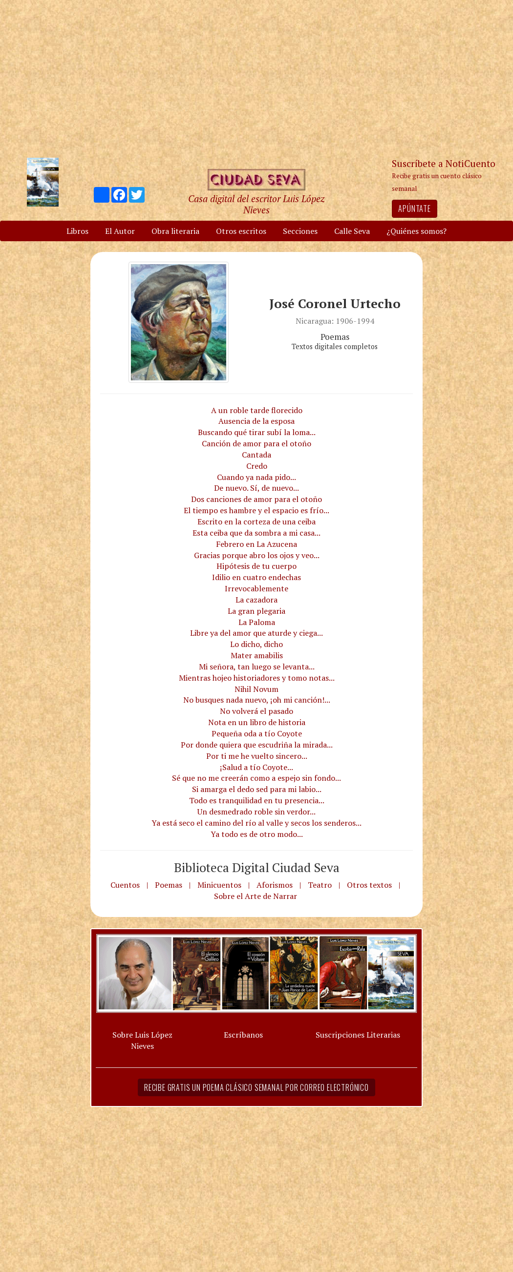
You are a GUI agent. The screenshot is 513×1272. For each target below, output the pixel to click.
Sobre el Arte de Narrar (255, 896)
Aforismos (274, 884)
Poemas (168, 884)
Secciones (300, 231)
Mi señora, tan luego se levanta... (257, 666)
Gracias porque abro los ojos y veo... (257, 555)
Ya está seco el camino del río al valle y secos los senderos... (256, 822)
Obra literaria (175, 231)
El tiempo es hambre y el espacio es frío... (256, 510)
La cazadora (256, 599)
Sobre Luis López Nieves (142, 1040)
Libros (77, 231)
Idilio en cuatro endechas (256, 577)
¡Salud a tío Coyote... (256, 767)
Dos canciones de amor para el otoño (256, 499)
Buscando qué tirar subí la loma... (257, 432)
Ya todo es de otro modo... (257, 834)
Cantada (256, 454)
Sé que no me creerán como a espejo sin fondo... (256, 777)
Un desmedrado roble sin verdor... (256, 811)
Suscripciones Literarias (358, 1034)
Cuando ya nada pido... (256, 477)
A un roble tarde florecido (256, 410)
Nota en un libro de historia (256, 722)
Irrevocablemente (256, 588)
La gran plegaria (256, 610)
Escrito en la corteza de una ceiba (256, 521)
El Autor (120, 231)
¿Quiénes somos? (416, 231)
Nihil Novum (256, 689)
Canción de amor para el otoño (256, 443)
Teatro (320, 884)
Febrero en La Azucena (256, 544)
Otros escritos (241, 231)
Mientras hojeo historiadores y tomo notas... (257, 677)
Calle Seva (352, 231)
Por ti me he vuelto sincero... (256, 756)
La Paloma (256, 622)
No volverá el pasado (256, 711)
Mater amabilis (257, 655)
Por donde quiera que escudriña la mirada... (257, 744)
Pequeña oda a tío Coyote (257, 733)
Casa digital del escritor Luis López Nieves (256, 204)
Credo (256, 465)
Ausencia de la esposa (256, 421)
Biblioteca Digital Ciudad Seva (257, 867)
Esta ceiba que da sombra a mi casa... (256, 532)
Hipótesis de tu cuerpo (256, 566)
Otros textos (369, 884)
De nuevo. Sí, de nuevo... (256, 487)
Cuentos (125, 884)
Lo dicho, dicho (256, 644)
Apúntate (414, 208)
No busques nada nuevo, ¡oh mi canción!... (256, 699)
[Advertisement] (256, 78)
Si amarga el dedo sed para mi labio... (256, 789)
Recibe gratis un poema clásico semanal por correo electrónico (256, 1087)
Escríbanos (243, 1034)
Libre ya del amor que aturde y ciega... (256, 632)
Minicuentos (219, 884)
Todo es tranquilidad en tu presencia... (256, 800)
